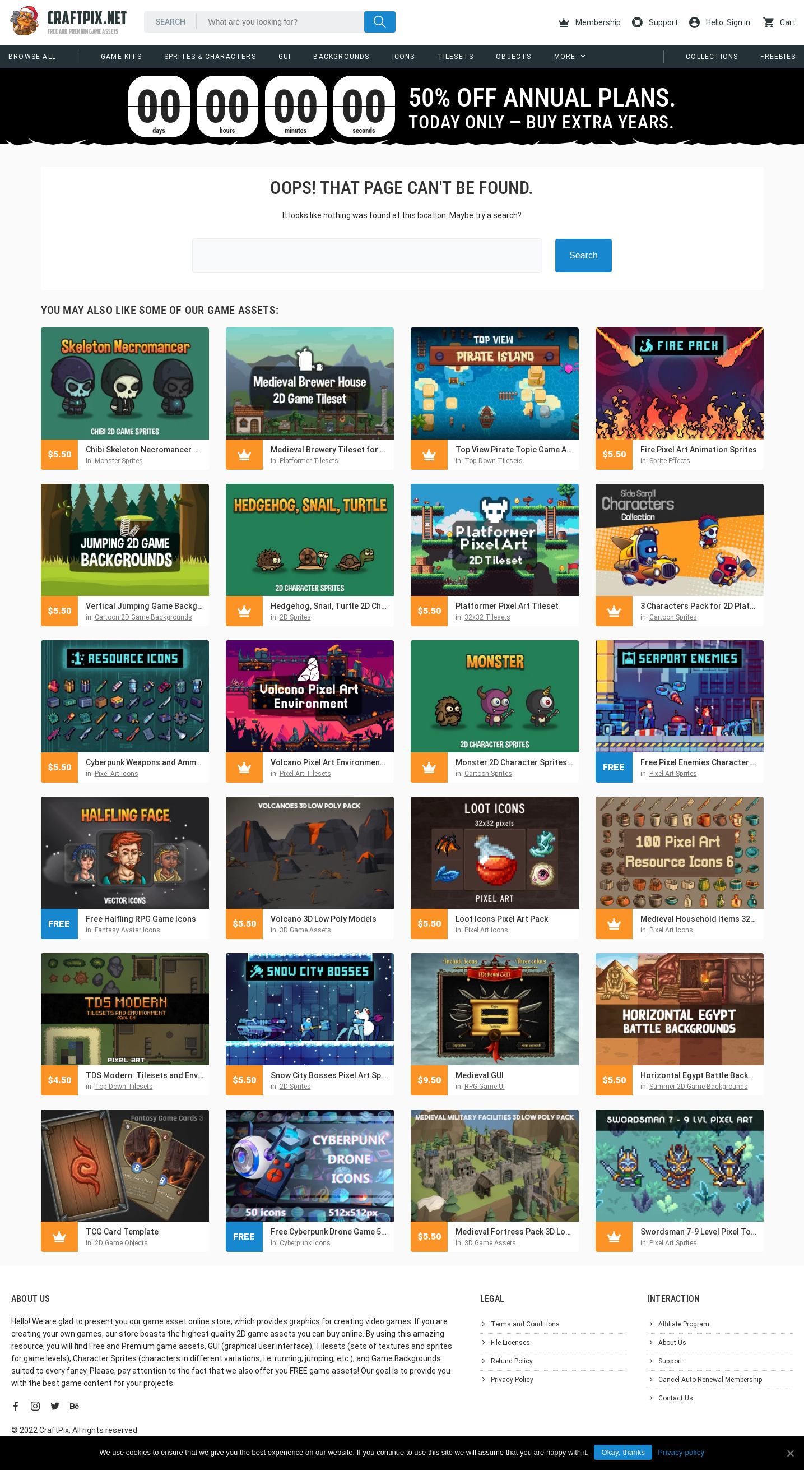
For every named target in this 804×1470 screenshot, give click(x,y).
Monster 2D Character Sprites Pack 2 (514, 762)
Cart (779, 22)
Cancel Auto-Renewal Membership (710, 1380)
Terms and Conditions (525, 1324)
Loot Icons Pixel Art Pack (502, 918)
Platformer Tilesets (309, 461)
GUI (284, 57)
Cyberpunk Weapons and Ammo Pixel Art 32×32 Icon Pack (144, 762)
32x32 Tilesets (487, 617)
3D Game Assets (305, 930)
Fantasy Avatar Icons (127, 930)
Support (655, 22)
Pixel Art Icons (116, 774)
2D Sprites (295, 617)
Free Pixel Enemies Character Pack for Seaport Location (699, 762)
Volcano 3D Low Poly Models (324, 918)
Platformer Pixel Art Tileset (507, 606)
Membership (590, 22)
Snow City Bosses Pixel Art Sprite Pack (329, 1075)
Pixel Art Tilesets (305, 774)
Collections (712, 57)
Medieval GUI (480, 1075)
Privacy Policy (512, 1380)
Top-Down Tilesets (493, 461)
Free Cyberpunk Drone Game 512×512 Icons (329, 1231)
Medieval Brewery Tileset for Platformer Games (329, 449)
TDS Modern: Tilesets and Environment (144, 1075)
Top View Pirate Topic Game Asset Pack (514, 449)
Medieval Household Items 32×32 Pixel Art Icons (699, 918)
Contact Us (675, 1398)
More (565, 57)
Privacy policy (681, 1452)
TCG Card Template (122, 1231)
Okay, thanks (623, 1452)
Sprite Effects (669, 461)
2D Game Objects (121, 1243)
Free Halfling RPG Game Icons (141, 918)
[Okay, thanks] (790, 1453)
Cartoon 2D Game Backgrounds (143, 617)
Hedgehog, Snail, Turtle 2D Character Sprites (329, 606)
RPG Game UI (484, 1086)
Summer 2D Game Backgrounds (698, 1086)
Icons (403, 57)
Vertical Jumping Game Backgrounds (144, 606)
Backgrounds (341, 57)
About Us (672, 1343)
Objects (513, 57)
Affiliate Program (683, 1324)
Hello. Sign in (719, 22)
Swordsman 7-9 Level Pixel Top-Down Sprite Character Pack (699, 1231)
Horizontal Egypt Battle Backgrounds (699, 1075)
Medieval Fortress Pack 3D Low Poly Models (514, 1231)
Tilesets (456, 57)
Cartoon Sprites (673, 617)
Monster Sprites (119, 461)
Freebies (778, 57)
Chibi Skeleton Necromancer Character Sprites (144, 449)
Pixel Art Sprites (673, 774)
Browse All (32, 57)
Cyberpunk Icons (305, 1243)
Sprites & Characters (210, 57)
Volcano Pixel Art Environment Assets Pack (329, 762)
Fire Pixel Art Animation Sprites (698, 449)
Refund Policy (512, 1361)
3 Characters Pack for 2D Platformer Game (699, 606)
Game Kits (121, 57)
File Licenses (510, 1343)
